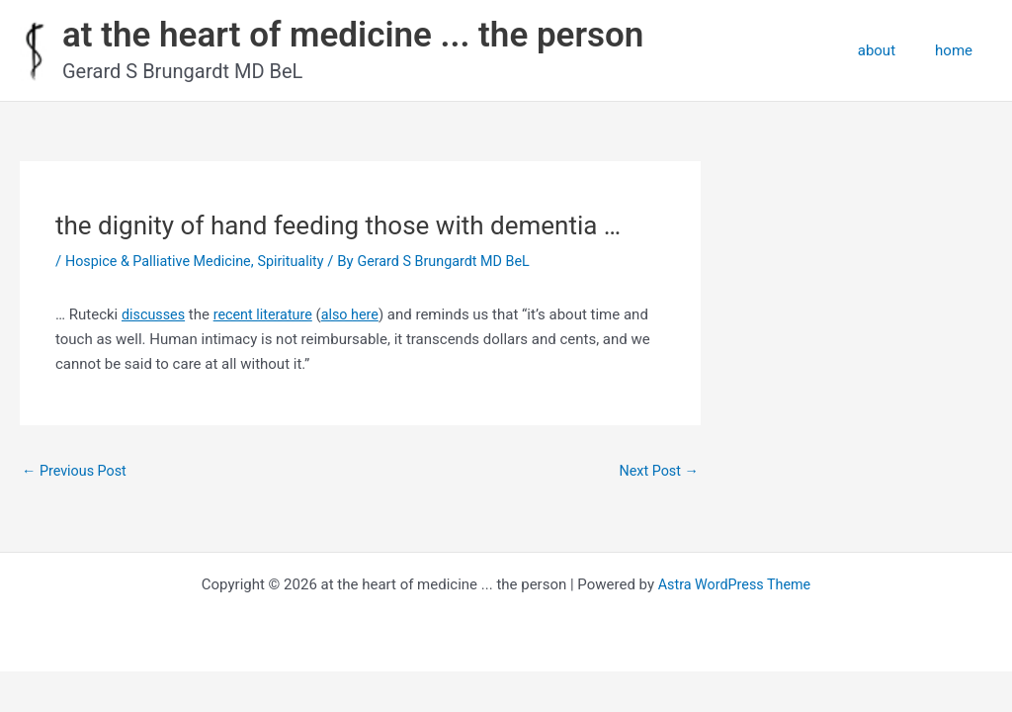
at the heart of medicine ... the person (352, 35)
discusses (155, 314)
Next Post (657, 472)
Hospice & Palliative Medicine (162, 261)
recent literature (268, 314)
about (891, 50)
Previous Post (76, 472)
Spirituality (300, 261)
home (958, 50)
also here (358, 314)
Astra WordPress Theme (734, 585)
